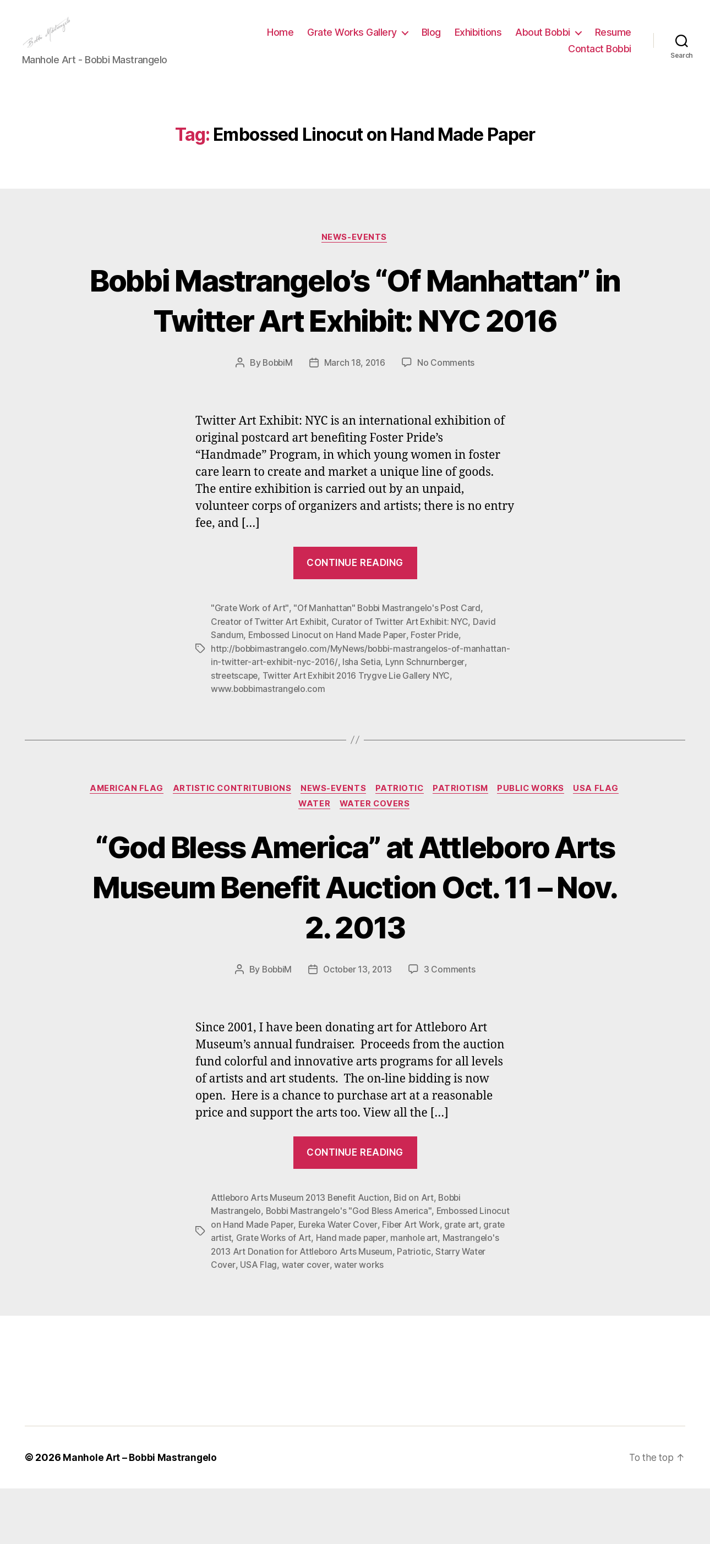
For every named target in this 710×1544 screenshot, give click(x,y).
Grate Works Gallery (352, 40)
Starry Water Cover (249, 1320)
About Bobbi (542, 40)
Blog (431, 40)
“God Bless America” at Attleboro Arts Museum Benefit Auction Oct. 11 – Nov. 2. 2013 (355, 943)
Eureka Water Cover (371, 1281)
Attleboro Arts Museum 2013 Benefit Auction (302, 1254)
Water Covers (377, 861)
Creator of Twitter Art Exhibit (270, 678)
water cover (359, 1320)
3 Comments (451, 1026)
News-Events (355, 254)
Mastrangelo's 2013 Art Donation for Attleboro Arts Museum (333, 1307)
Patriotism (464, 845)
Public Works (537, 845)
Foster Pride (437, 691)
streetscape (299, 731)
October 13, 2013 (358, 1026)
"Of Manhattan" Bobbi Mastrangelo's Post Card (389, 665)
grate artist (249, 1294)
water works (412, 1320)
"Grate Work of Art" (250, 665)
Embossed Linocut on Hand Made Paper (328, 691)
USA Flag (604, 845)
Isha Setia (410, 718)
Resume (613, 40)
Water (314, 861)
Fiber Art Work (447, 1281)
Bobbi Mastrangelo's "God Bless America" (350, 1267)
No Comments (447, 420)
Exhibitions (478, 40)
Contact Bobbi (599, 57)
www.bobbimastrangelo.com (291, 744)
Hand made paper (394, 1294)
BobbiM (276, 420)
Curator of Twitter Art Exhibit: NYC (403, 678)
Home (280, 40)
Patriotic (400, 845)
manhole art (458, 1294)
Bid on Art (418, 1254)
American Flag (120, 845)
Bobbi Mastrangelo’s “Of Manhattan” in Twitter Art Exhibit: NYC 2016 (355, 336)
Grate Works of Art (315, 1294)
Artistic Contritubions (228, 845)
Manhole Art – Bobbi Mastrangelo (141, 1513)
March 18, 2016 (355, 420)
